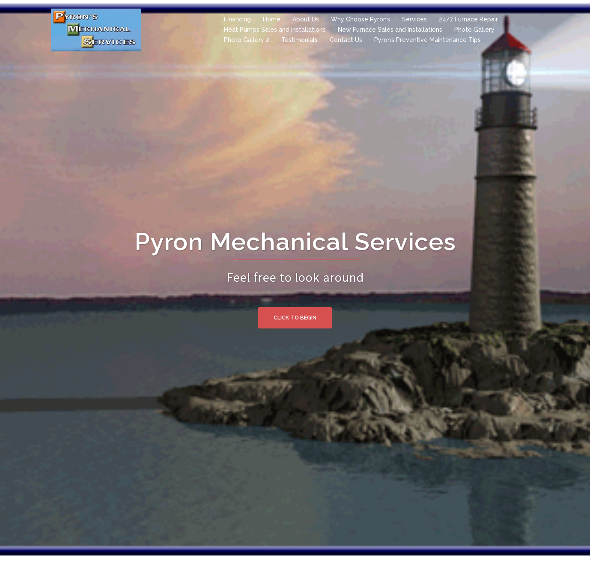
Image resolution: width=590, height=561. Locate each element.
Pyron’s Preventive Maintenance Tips (427, 39)
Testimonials (299, 39)
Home (271, 19)
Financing (237, 19)
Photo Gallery (474, 29)
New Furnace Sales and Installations (390, 29)
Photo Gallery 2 (246, 39)
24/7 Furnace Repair (468, 19)
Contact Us (346, 39)
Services (414, 19)
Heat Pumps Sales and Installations (275, 29)
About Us (305, 19)
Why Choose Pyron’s (360, 19)
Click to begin (295, 317)
